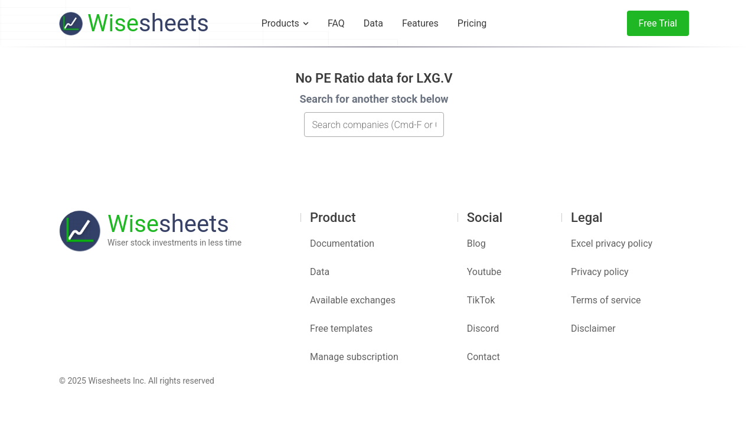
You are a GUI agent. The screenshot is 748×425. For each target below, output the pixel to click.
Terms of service (606, 300)
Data (319, 271)
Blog (476, 243)
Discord (483, 328)
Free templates (341, 328)
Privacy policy (600, 271)
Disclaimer (593, 328)
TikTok (481, 300)
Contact (483, 356)
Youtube (484, 271)
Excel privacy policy (611, 243)
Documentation (342, 243)
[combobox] (374, 124)
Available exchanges (353, 300)
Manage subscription (354, 356)
